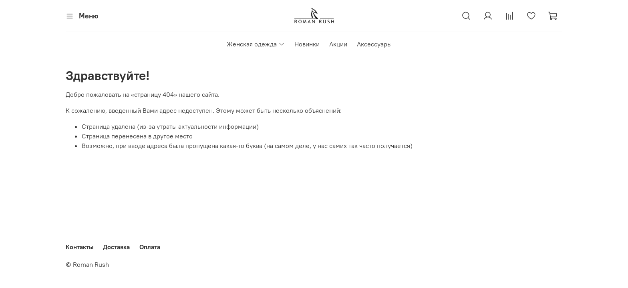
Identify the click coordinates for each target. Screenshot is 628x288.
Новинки (307, 44)
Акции (338, 44)
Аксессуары (374, 44)
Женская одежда (255, 44)
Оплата (149, 247)
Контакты (79, 247)
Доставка (116, 247)
